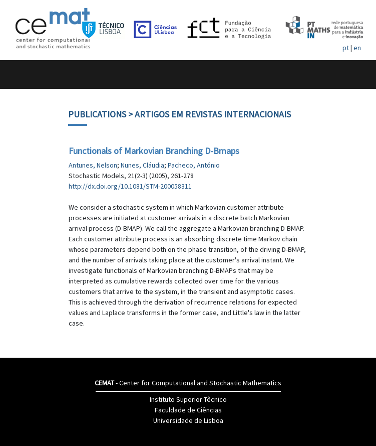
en (357, 47)
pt (345, 47)
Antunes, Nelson (93, 165)
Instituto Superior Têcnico (188, 399)
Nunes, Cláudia (142, 165)
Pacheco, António (194, 165)
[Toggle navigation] (18, 74)
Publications (97, 114)
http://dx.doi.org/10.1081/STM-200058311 (130, 186)
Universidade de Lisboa (188, 420)
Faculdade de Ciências (188, 409)
